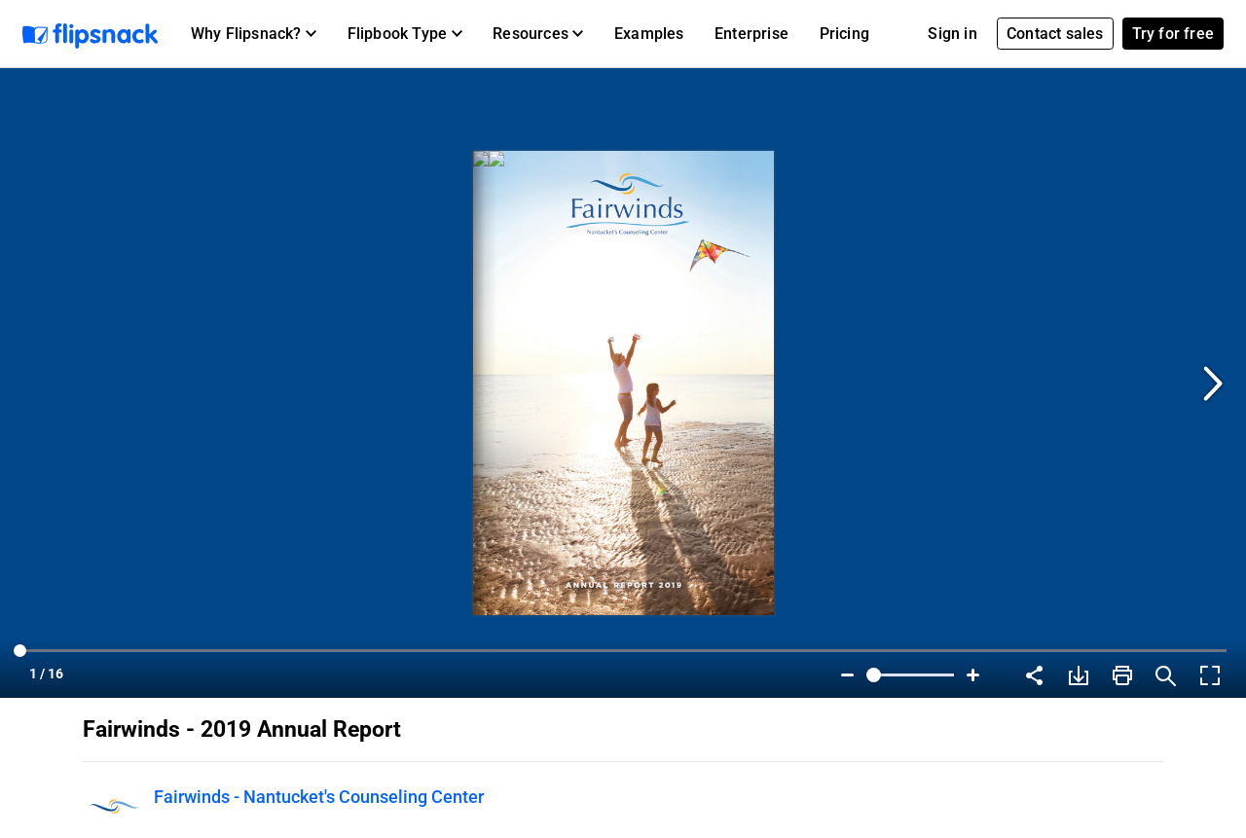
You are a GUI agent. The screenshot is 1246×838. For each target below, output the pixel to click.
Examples (649, 33)
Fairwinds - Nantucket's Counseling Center (319, 796)
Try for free (1173, 33)
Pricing (844, 33)
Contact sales (1055, 33)
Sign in (952, 33)
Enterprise (751, 33)
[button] (253, 34)
